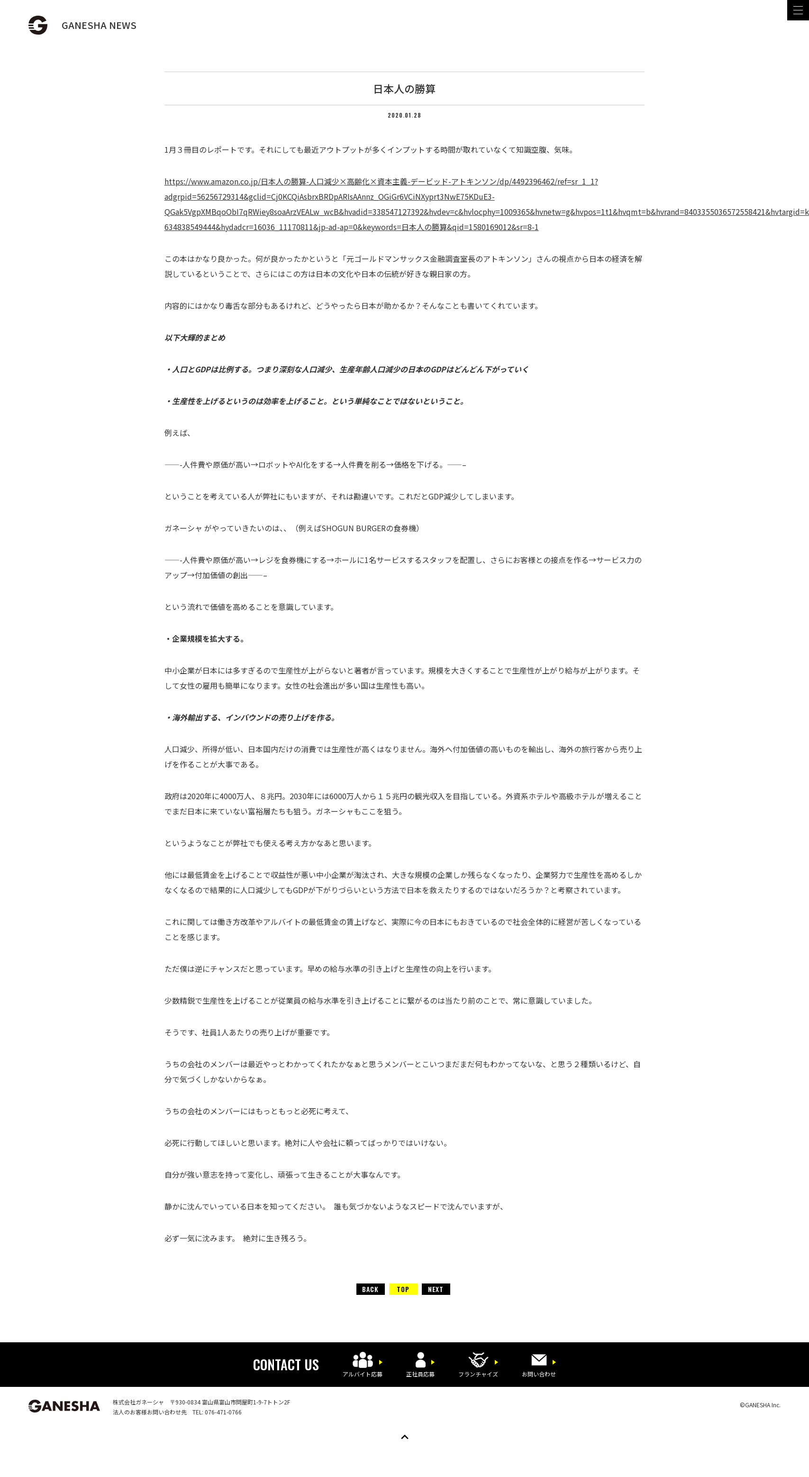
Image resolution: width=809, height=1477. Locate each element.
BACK (370, 1289)
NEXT (436, 1289)
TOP (403, 1289)
